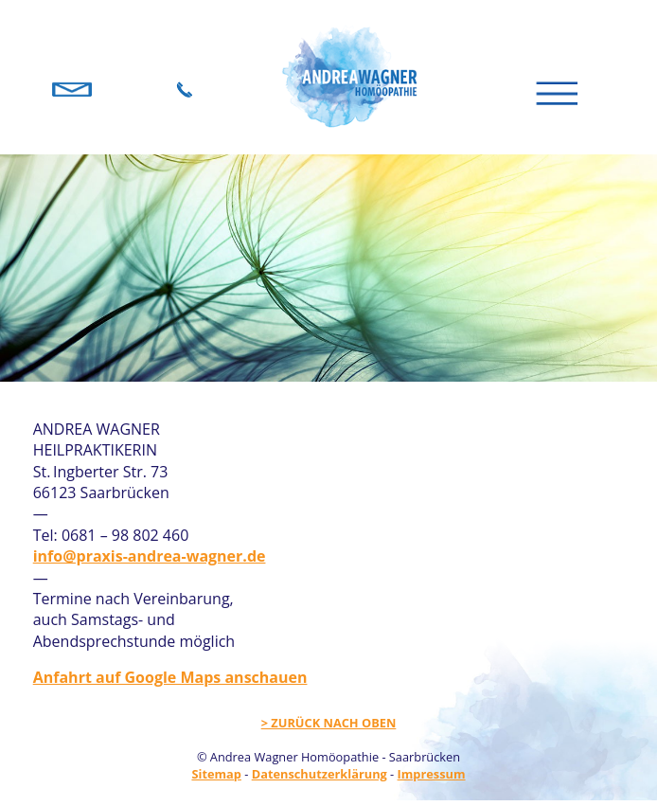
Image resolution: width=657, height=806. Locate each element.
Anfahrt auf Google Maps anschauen (170, 677)
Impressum (432, 773)
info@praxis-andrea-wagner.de (149, 556)
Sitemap (215, 773)
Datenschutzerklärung (319, 773)
